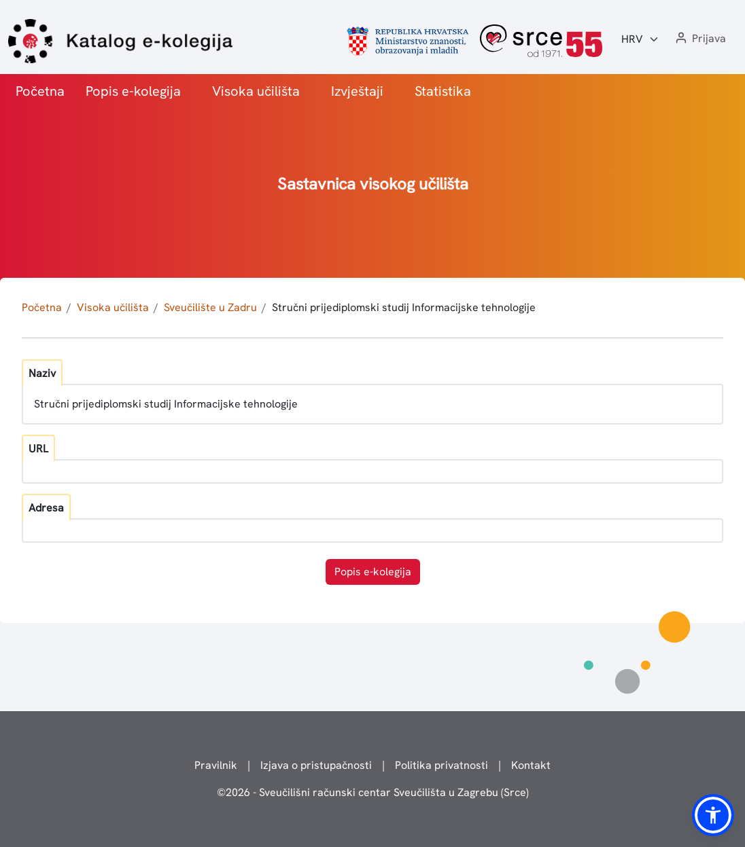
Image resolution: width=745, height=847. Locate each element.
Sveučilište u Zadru (210, 307)
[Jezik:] (640, 39)
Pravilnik (215, 765)
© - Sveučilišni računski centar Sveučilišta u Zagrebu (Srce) (373, 792)
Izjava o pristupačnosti (316, 765)
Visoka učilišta (256, 91)
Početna (40, 91)
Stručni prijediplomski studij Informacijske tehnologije (404, 307)
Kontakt (531, 765)
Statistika (443, 91)
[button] (699, 39)
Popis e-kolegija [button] (372, 571)
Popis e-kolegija (133, 91)
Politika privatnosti (441, 765)
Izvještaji (357, 91)
